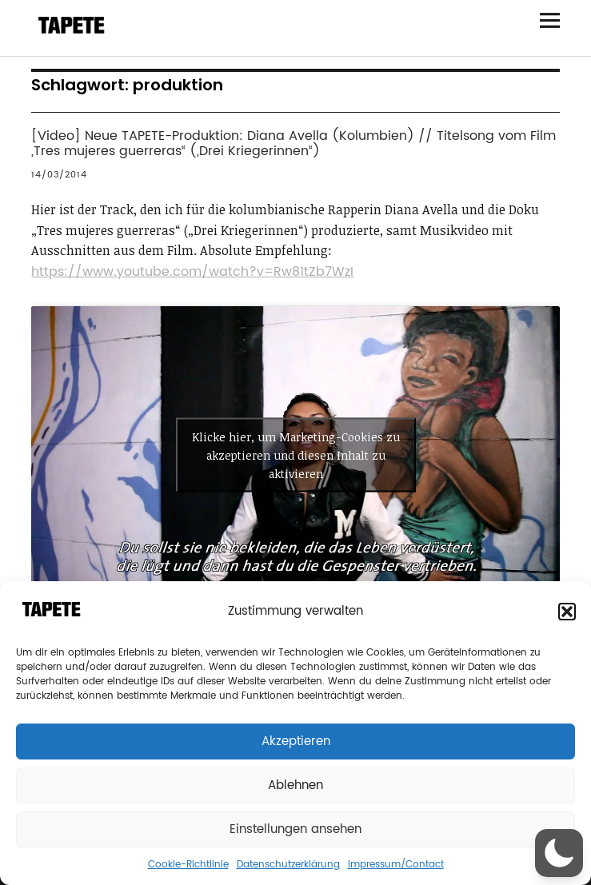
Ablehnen (295, 785)
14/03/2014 (59, 175)
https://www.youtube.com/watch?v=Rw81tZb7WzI (192, 271)
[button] (567, 612)
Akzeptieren (296, 741)
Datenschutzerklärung (288, 864)
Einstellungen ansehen (295, 829)
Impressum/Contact (396, 864)
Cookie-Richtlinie (188, 864)
